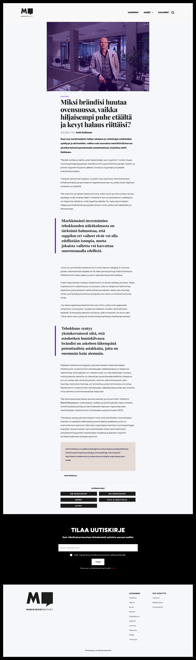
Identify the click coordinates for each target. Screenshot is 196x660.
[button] (148, 13)
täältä (113, 568)
